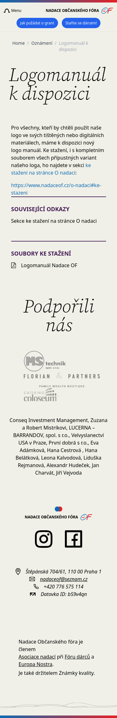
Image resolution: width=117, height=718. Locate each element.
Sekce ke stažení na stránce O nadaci (54, 220)
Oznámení (42, 43)
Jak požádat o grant (37, 23)
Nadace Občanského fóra (80, 11)
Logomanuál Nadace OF (44, 265)
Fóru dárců (77, 656)
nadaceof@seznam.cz (63, 579)
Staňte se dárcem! (81, 23)
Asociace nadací (37, 656)
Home (18, 43)
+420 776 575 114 (63, 586)
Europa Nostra (35, 664)
